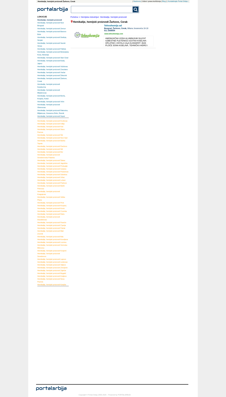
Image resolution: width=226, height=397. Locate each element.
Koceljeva (52, 239)
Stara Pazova (51, 130)
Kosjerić (52, 251)
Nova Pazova (50, 280)
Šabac (51, 160)
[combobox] (102, 9)
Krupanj (51, 205)
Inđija (51, 124)
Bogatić (51, 273)
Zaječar (51, 270)
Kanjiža (51, 285)
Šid (50, 135)
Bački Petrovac (51, 187)
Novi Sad (52, 138)
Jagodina (52, 163)
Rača (50, 214)
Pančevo (52, 146)
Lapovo (51, 259)
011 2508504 (109, 30)
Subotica (52, 174)
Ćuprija (51, 225)
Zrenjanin (52, 268)
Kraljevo (52, 276)
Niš (50, 149)
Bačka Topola (51, 142)
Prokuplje (52, 166)
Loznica (51, 242)
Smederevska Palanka (48, 156)
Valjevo (51, 265)
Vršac (51, 177)
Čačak (51, 228)
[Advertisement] (49, 335)
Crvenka (52, 211)
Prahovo (52, 183)
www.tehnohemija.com (113, 34)
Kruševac (52, 121)
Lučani (51, 180)
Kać (50, 126)
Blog (164, 1)
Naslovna (137, 1)
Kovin (51, 208)
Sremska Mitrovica (52, 246)
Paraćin (51, 222)
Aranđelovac (48, 218)
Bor (50, 152)
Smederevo (48, 255)
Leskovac (52, 262)
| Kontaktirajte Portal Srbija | (177, 1)
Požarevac (53, 172)
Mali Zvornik (50, 232)
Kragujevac (48, 193)
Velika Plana (51, 198)
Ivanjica (51, 169)
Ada (50, 237)
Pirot (50, 203)
